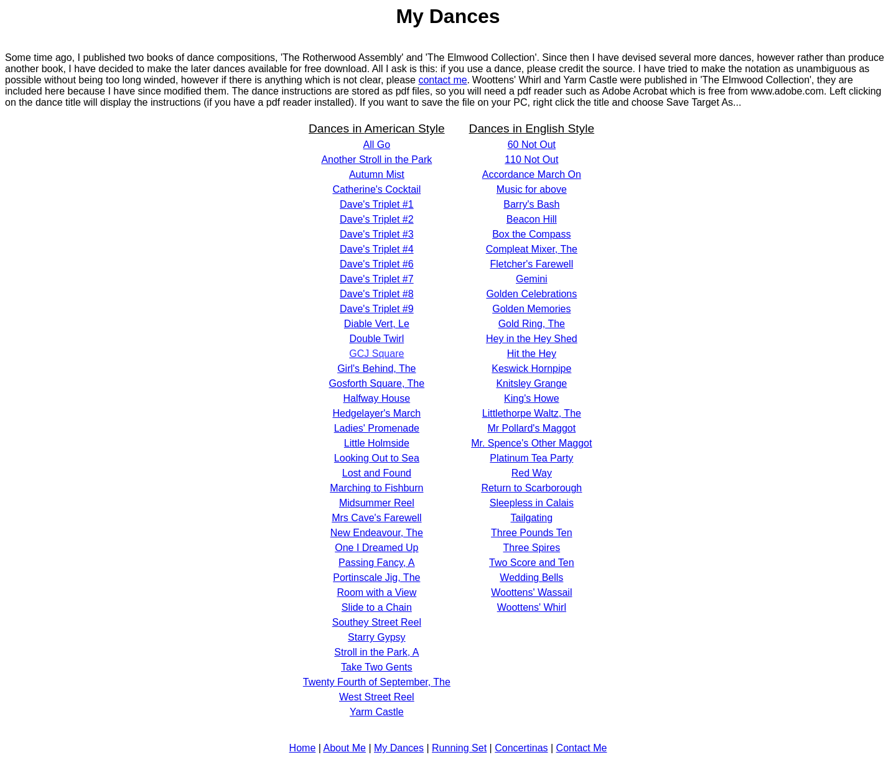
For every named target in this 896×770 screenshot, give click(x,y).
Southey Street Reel (376, 622)
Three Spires (532, 547)
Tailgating (532, 518)
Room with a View (376, 592)
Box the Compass (531, 234)
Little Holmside (376, 443)
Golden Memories (531, 309)
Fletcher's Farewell (531, 264)
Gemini (532, 279)
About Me (344, 748)
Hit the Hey (531, 353)
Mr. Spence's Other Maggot (531, 443)
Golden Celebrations (531, 294)
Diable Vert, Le (376, 323)
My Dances (399, 748)
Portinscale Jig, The (376, 577)
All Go (377, 144)
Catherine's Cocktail (376, 189)
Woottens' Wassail (531, 592)
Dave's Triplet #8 (377, 294)
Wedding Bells (531, 577)
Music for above (532, 189)
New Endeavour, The (376, 532)
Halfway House (377, 398)
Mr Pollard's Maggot (531, 428)
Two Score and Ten (531, 562)
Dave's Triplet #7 (377, 279)
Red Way (531, 473)
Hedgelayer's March (376, 413)
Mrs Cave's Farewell (376, 518)
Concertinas (521, 748)
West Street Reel (376, 697)
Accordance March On (531, 174)
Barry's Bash (531, 204)
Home (302, 748)
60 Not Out (532, 144)
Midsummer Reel (376, 503)
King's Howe (531, 398)
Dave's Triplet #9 (377, 309)
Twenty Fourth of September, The (376, 682)
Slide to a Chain (377, 607)
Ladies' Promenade (376, 428)
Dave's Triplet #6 (377, 264)
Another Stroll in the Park (376, 159)
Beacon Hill (531, 219)
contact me (442, 80)
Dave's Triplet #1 (377, 204)
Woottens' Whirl (531, 607)
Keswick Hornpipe (531, 368)
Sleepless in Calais (532, 503)
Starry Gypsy (376, 637)
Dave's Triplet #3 (377, 234)
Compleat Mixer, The (531, 249)
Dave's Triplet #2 (377, 219)
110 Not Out (531, 159)
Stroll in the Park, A (376, 652)
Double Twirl (376, 338)
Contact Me (581, 748)
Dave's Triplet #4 (377, 249)
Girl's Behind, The (376, 368)
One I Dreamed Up (376, 547)
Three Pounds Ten (531, 532)
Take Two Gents (376, 667)
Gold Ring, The (531, 323)
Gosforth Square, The (377, 383)
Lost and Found (376, 473)
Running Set (459, 748)
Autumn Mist (376, 174)
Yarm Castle (377, 712)
